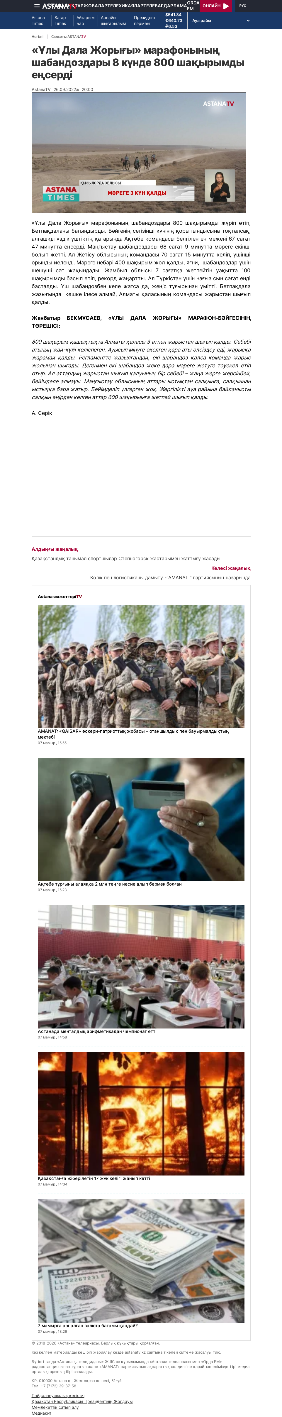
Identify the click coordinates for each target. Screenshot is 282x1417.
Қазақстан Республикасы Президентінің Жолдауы (82, 1401)
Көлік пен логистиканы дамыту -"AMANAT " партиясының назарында (170, 577)
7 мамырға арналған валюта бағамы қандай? (88, 1325)
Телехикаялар (125, 6)
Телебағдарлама (165, 6)
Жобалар (95, 6)
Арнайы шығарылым (113, 20)
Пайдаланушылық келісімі (58, 1395)
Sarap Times (60, 20)
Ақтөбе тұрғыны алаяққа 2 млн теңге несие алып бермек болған (110, 884)
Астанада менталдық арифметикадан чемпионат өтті (97, 1031)
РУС (242, 6)
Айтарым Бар (86, 20)
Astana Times (38, 20)
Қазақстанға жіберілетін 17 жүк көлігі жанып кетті (94, 1178)
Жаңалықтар (67, 6)
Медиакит (41, 1413)
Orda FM (193, 5)
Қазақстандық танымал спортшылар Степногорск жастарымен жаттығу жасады (126, 558)
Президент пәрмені (144, 20)
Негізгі (37, 36)
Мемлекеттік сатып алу (55, 1407)
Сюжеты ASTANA (68, 36)
